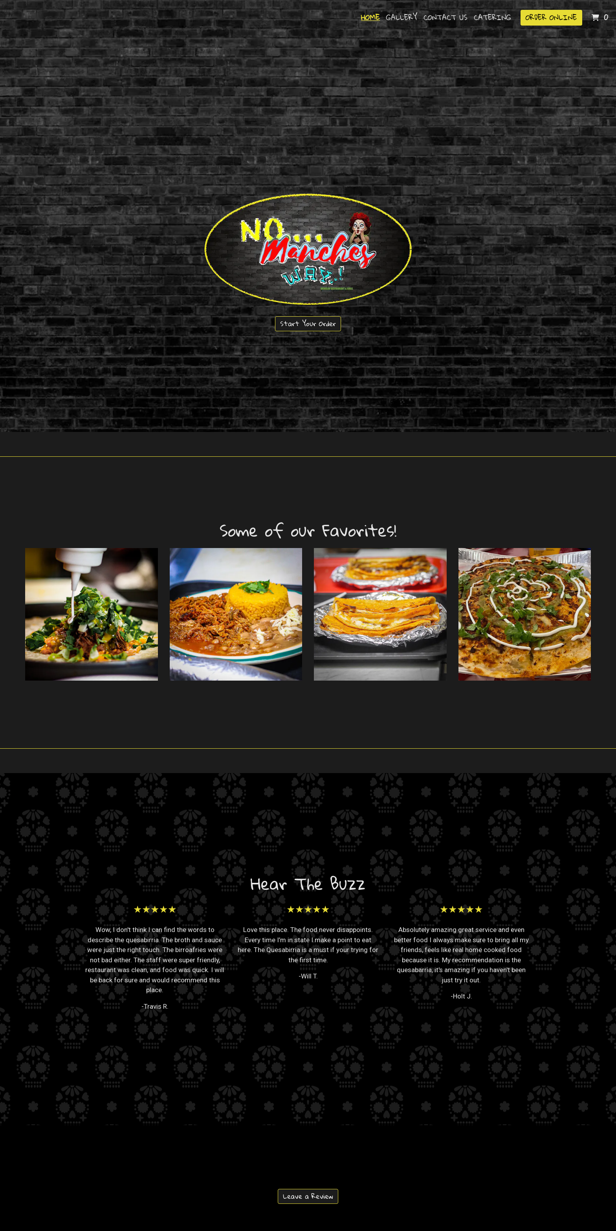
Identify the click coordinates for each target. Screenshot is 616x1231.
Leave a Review (308, 1196)
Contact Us (446, 17)
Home (370, 17)
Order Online (551, 17)
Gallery (401, 17)
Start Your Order (308, 323)
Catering (492, 17)
